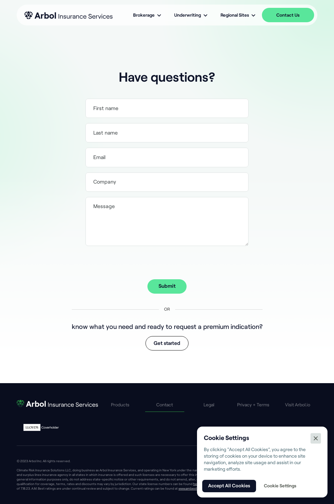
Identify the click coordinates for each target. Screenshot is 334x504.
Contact (164, 404)
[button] (147, 15)
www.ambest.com (191, 488)
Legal (209, 404)
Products (120, 404)
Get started (167, 343)
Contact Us (287, 15)
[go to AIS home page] (57, 405)
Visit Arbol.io (297, 404)
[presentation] (167, 264)
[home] (68, 15)
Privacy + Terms (253, 404)
